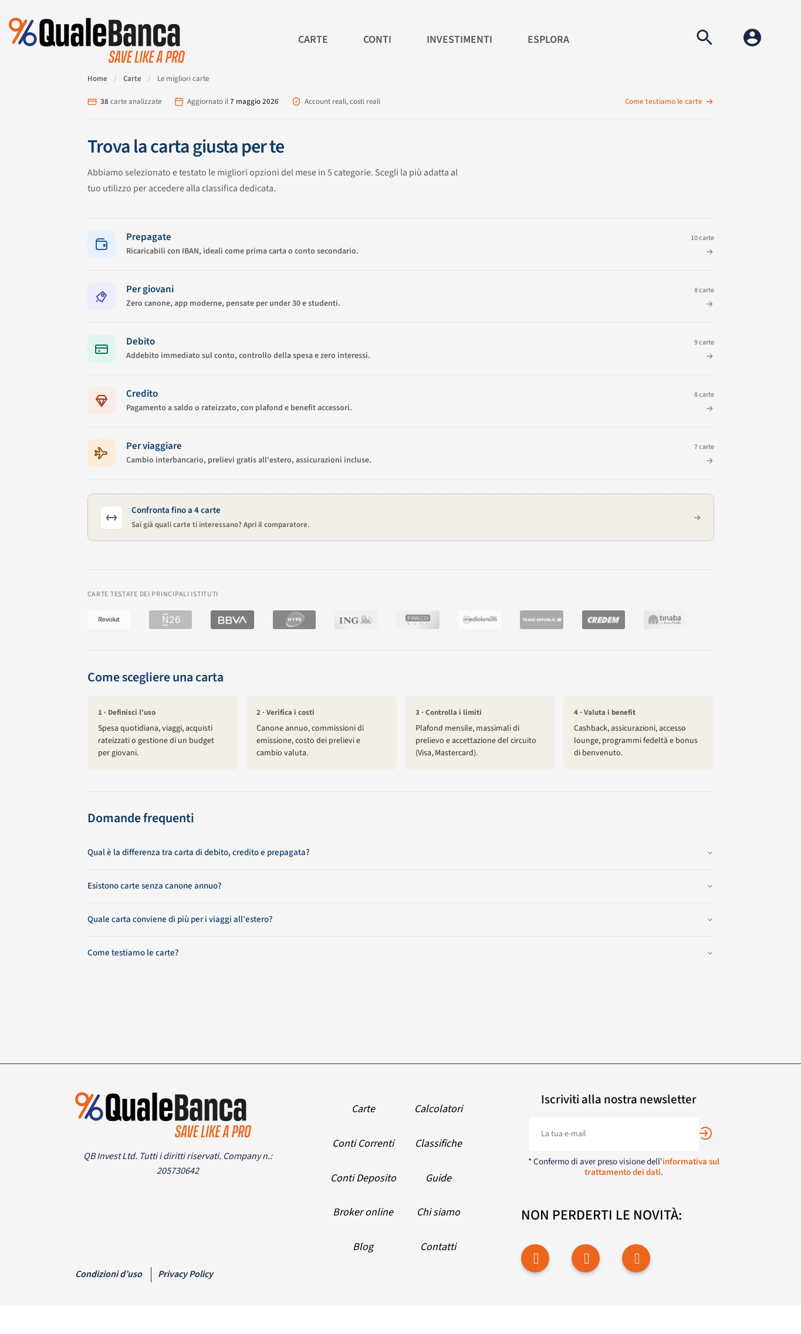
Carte (313, 39)
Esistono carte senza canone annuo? (400, 886)
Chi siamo (438, 1212)
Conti (377, 39)
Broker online (363, 1212)
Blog (363, 1247)
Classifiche (438, 1143)
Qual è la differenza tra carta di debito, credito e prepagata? (400, 852)
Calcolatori (438, 1109)
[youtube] (636, 1258)
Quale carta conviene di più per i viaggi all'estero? (400, 919)
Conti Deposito (363, 1178)
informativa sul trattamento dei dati (651, 1167)
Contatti (438, 1247)
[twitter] (586, 1258)
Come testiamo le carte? (400, 953)
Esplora (548, 39)
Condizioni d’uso (108, 1274)
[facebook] (535, 1258)
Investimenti (459, 39)
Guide (438, 1178)
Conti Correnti (363, 1143)
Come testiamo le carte (669, 101)
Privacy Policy (185, 1274)
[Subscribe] (705, 1133)
